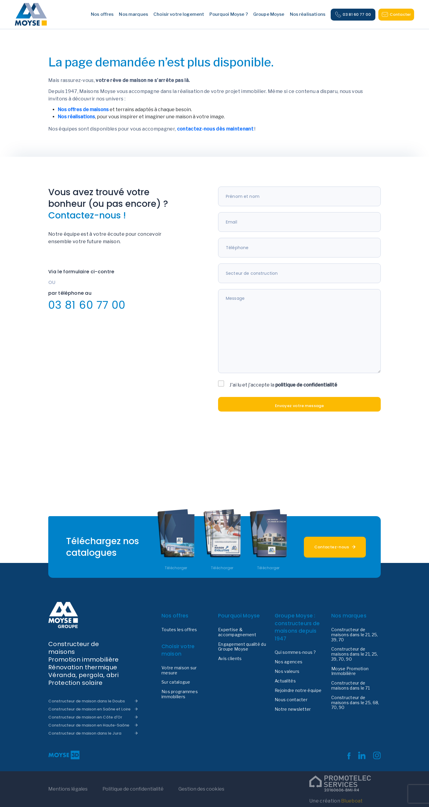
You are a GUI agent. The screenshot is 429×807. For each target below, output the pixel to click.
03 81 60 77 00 (353, 15)
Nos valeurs (287, 671)
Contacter (396, 14)
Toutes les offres (179, 629)
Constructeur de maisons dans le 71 (350, 685)
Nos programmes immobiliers (179, 694)
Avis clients (230, 658)
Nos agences (288, 661)
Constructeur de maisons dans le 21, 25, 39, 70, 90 (354, 654)
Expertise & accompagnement (237, 632)
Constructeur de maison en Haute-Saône (88, 725)
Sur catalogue (175, 682)
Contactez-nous (331, 547)
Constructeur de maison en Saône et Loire (89, 709)
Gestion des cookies (201, 789)
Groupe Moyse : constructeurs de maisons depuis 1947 (297, 627)
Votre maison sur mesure (179, 670)
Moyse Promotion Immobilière (350, 671)
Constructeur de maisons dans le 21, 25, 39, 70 (354, 634)
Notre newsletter (293, 709)
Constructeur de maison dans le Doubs (86, 701)
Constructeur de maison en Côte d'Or (85, 717)
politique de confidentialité (306, 385)
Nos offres (175, 615)
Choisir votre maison (178, 650)
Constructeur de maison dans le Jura (84, 733)
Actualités (285, 681)
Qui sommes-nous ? (295, 652)
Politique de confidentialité (133, 789)
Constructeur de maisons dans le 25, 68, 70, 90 (355, 702)
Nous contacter (291, 699)
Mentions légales (68, 789)
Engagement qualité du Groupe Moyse (242, 647)
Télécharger (176, 568)
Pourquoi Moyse (239, 615)
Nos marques (348, 615)
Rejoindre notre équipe (298, 690)
